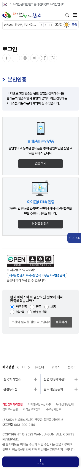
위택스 (56, 367)
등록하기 (61, 322)
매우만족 (21, 307)
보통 (53, 307)
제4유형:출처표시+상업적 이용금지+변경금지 (37, 275)
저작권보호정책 (32, 409)
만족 (38, 307)
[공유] (34, 58)
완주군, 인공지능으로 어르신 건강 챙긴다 (26, 24)
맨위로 (40, 462)
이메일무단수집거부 (39, 404)
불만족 (20, 312)
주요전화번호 (53, 409)
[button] (41, 26)
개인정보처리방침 (12, 404)
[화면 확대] (6, 58)
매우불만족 (40, 312)
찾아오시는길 (9, 409)
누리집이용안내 (65, 404)
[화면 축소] (16, 58)
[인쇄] (25, 58)
